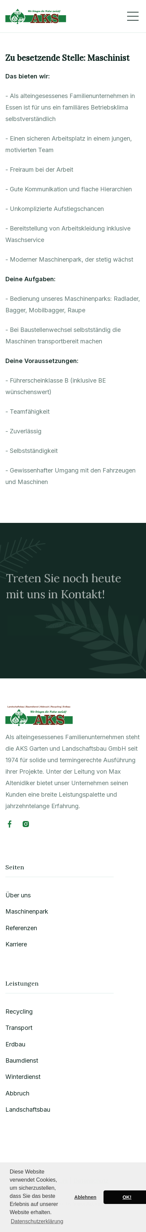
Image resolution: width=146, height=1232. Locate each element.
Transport (19, 1028)
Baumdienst (22, 1060)
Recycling (19, 1011)
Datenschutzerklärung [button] (37, 1221)
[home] (35, 16)
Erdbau (16, 1044)
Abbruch (18, 1093)
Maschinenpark (27, 912)
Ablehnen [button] (85, 1197)
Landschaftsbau (28, 1109)
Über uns (18, 896)
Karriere (16, 944)
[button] (133, 16)
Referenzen (21, 928)
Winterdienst (23, 1077)
